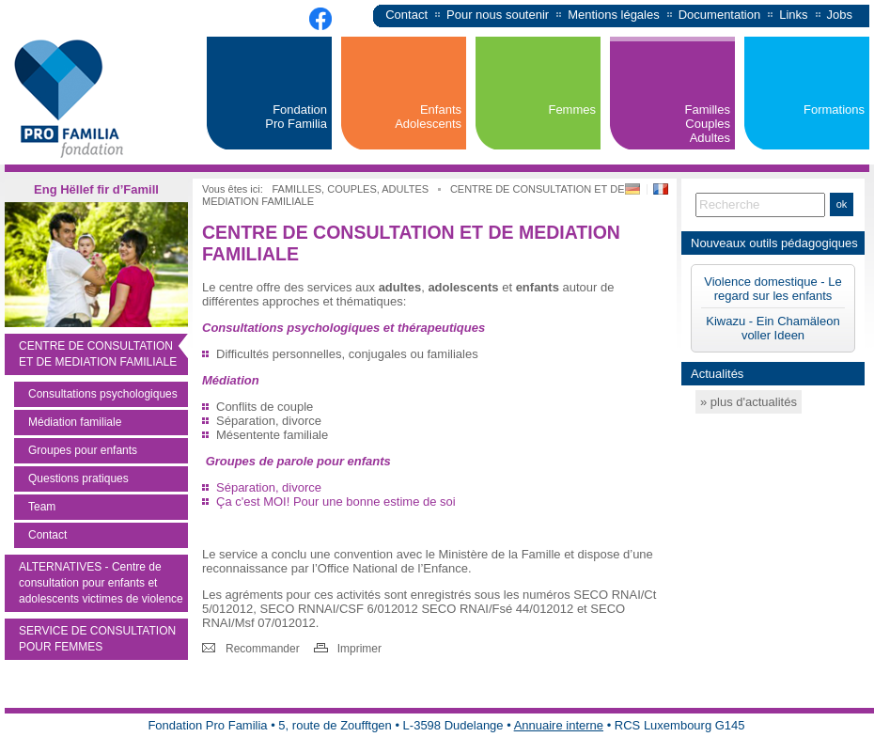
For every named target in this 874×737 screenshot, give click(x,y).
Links (793, 15)
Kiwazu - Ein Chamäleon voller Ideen (772, 328)
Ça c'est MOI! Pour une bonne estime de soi (336, 501)
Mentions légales (614, 15)
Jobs (839, 15)
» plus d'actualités (748, 402)
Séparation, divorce (268, 487)
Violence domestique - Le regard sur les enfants (772, 288)
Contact (406, 15)
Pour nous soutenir (497, 15)
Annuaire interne (558, 725)
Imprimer (359, 648)
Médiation (230, 380)
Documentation (719, 15)
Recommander (263, 648)
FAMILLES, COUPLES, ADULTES (352, 189)
